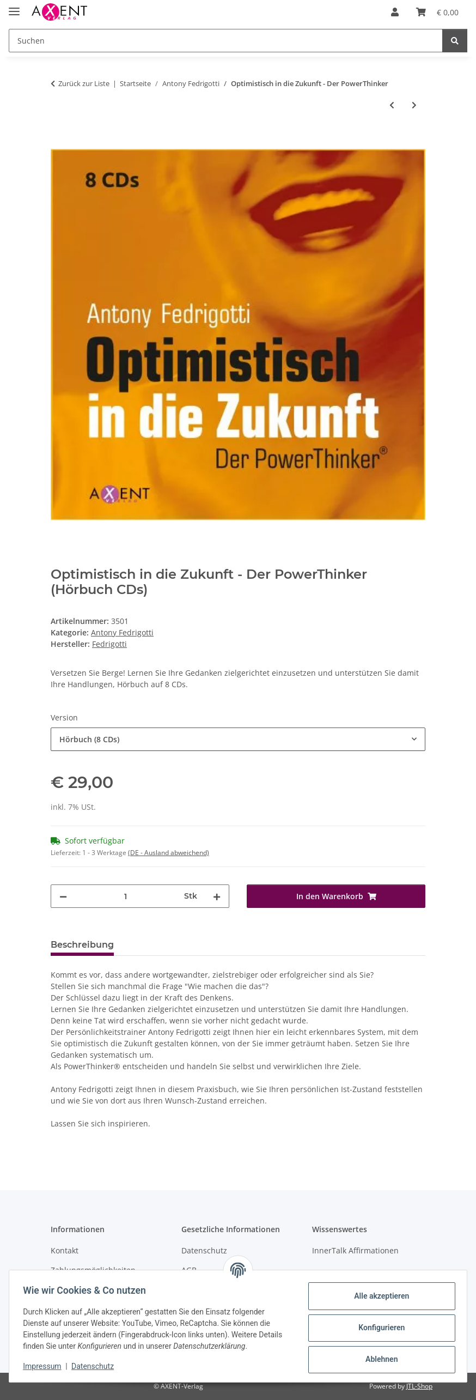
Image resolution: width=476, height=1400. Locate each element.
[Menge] (125, 896)
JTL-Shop (419, 1386)
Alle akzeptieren (377, 1296)
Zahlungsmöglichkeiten (93, 1270)
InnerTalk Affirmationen (355, 1250)
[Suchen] (226, 40)
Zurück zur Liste (83, 83)
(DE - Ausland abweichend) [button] (168, 852)
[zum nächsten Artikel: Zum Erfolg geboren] (414, 105)
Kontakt (64, 1250)
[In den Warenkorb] (59, 141)
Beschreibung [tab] (82, 945)
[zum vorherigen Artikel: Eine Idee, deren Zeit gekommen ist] (392, 105)
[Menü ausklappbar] (14, 7)
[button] (394, 12)
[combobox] (238, 739)
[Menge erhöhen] (217, 896)
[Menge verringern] (63, 896)
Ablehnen (378, 1359)
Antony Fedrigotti (122, 632)
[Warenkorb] (437, 12)
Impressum (46, 1366)
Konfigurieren (378, 1327)
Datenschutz (96, 1366)
